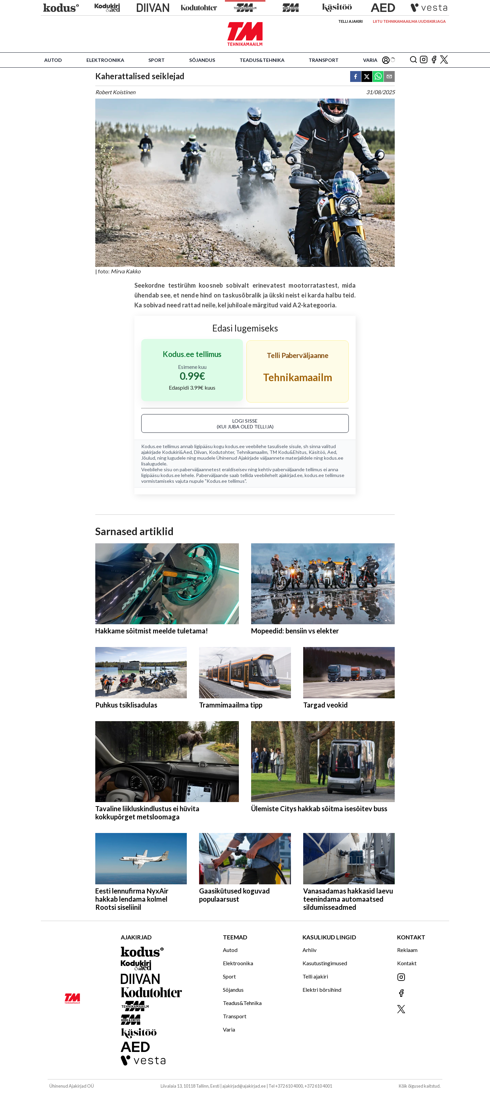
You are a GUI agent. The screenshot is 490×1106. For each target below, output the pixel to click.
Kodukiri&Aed (177, 452)
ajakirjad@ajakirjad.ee (244, 1086)
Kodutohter (221, 452)
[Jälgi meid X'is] (444, 60)
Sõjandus (202, 60)
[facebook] (355, 77)
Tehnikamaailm (251, 452)
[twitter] (366, 77)
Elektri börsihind (322, 989)
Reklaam (407, 950)
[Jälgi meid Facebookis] (434, 60)
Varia (370, 60)
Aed (331, 452)
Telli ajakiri (350, 21)
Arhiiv (309, 950)
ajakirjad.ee (291, 475)
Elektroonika (105, 60)
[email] (389, 77)
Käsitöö (317, 452)
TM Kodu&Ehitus (288, 452)
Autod (53, 60)
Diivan (200, 452)
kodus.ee (235, 446)
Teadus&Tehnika (262, 60)
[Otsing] (413, 60)
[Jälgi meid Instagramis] (424, 60)
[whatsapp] (378, 77)
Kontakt (406, 963)
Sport (156, 60)
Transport (324, 60)
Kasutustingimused (325, 963)
